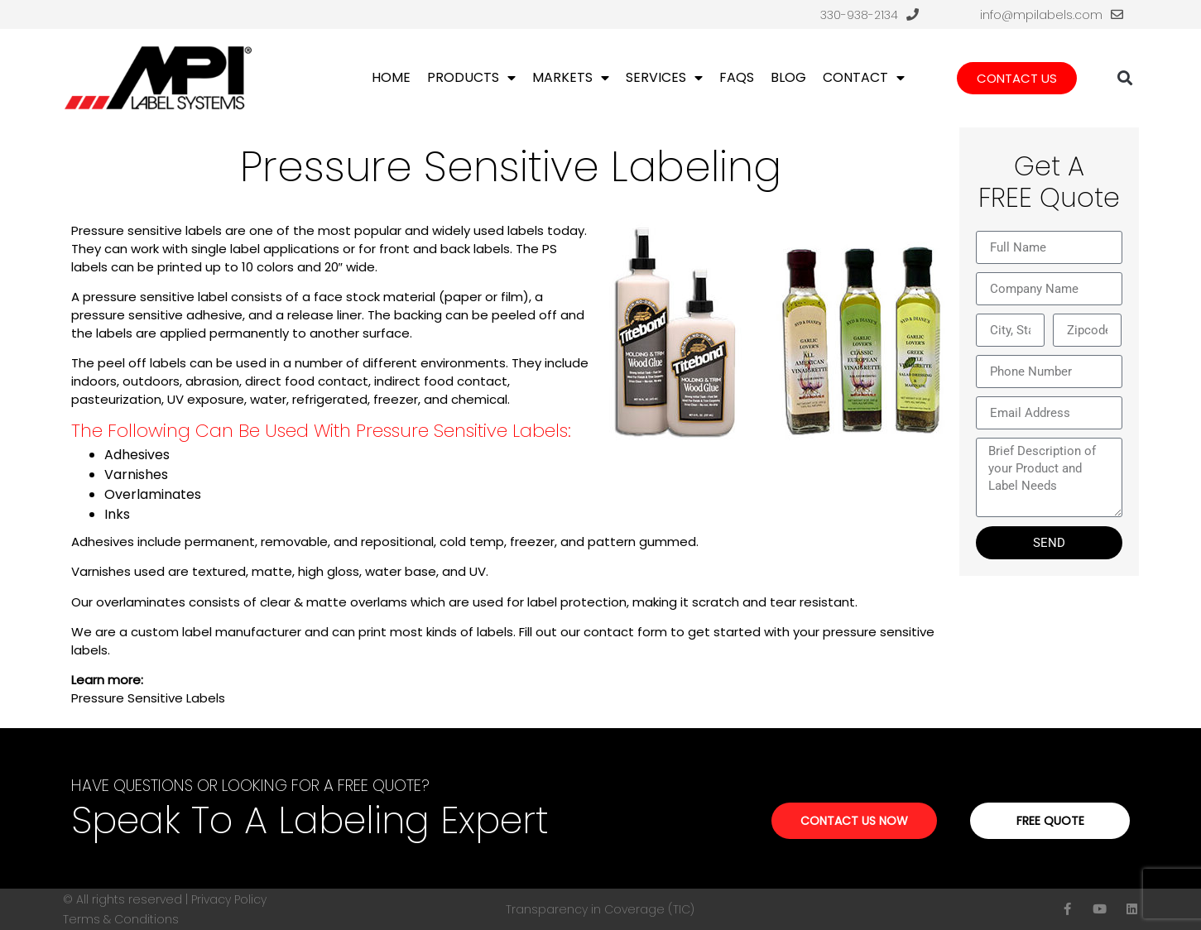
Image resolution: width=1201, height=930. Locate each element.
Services (664, 78)
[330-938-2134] (912, 14)
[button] (1124, 78)
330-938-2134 (859, 15)
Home (391, 77)
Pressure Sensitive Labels (148, 698)
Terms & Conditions (121, 919)
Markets (570, 78)
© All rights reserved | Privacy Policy (165, 899)
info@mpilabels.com (1041, 15)
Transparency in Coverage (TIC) (600, 909)
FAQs (736, 77)
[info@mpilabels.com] (1117, 14)
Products (471, 78)
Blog (788, 77)
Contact (864, 78)
